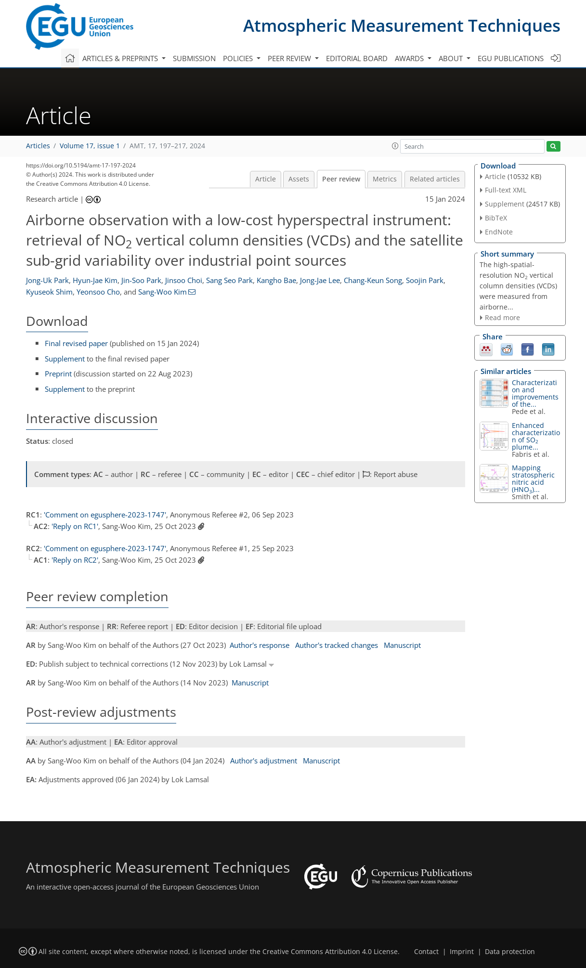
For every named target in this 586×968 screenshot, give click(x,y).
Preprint (58, 373)
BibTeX (496, 217)
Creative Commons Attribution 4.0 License (330, 951)
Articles (38, 146)
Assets (298, 179)
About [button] (452, 58)
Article (265, 179)
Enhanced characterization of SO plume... (536, 436)
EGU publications (511, 58)
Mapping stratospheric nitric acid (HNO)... (533, 478)
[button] (395, 146)
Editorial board (357, 58)
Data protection (510, 951)
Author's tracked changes (336, 645)
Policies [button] (239, 58)
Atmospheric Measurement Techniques (401, 25)
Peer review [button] (290, 58)
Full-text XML (505, 189)
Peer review (341, 179)
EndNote (499, 231)
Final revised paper (76, 343)
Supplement (65, 358)
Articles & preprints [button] (121, 58)
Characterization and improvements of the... (535, 393)
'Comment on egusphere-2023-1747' (105, 514)
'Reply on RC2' (75, 560)
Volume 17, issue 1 (90, 146)
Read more (502, 317)
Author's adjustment (263, 760)
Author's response (259, 645)
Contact (426, 951)
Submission (194, 58)
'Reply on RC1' (75, 526)
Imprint (462, 951)
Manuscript (402, 645)
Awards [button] (410, 58)
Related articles (435, 179)
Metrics (385, 179)
